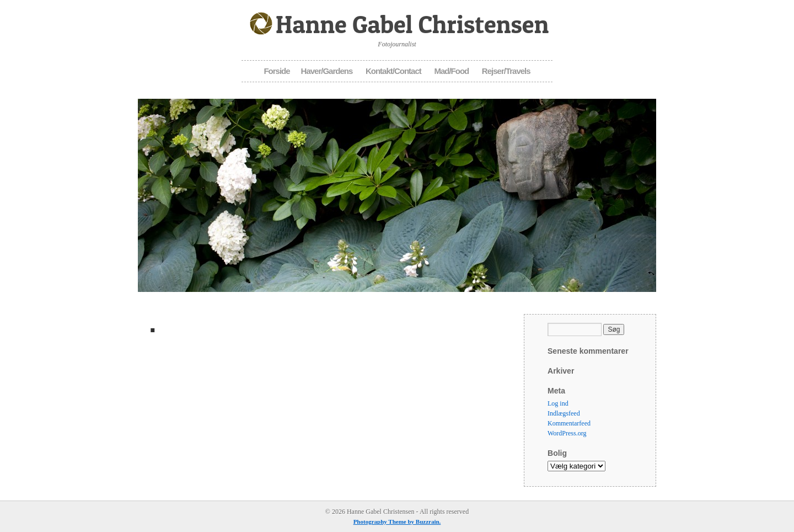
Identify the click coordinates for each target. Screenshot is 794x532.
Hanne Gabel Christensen (412, 24)
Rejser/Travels (506, 71)
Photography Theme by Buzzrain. (397, 521)
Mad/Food (451, 71)
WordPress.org (567, 433)
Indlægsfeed (564, 413)
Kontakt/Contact (393, 71)
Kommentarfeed (569, 423)
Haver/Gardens (327, 71)
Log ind (558, 403)
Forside (276, 71)
